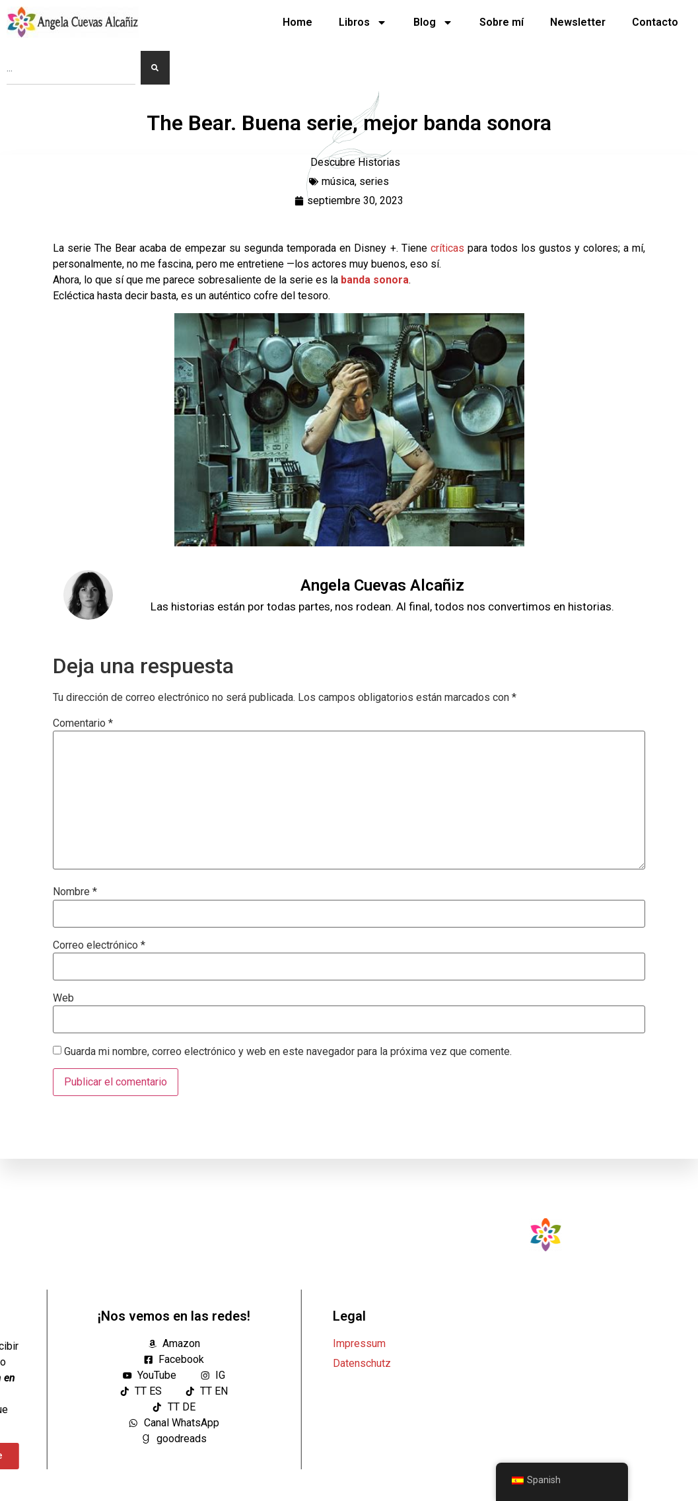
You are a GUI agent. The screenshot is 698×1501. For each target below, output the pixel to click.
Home (297, 22)
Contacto (655, 22)
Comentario (83, 723)
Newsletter (578, 22)
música (338, 181)
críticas (449, 248)
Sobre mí (501, 22)
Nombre (75, 892)
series (374, 181)
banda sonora (375, 280)
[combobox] (71, 68)
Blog (433, 22)
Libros (363, 22)
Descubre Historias (355, 162)
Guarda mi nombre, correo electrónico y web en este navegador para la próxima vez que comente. (288, 1051)
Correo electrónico (99, 945)
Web (63, 998)
